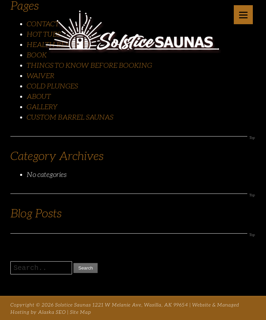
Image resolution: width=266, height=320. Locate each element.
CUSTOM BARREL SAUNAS (70, 117)
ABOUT (39, 96)
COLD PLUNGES (52, 86)
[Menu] (243, 14)
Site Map (80, 312)
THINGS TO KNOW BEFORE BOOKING (89, 65)
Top (252, 138)
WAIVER (40, 75)
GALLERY (42, 107)
